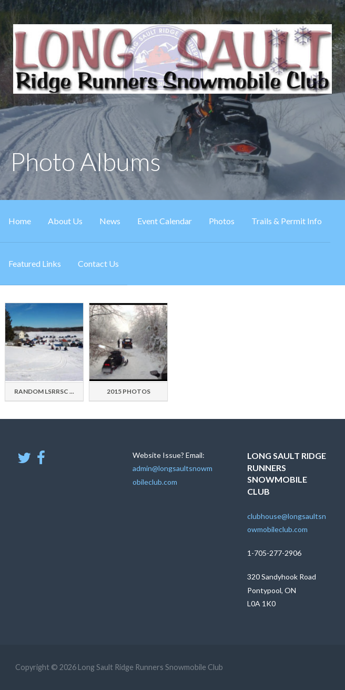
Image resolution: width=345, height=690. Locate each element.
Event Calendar (164, 221)
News (109, 221)
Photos (222, 221)
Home (19, 221)
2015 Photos (128, 391)
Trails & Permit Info (286, 221)
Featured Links (34, 263)
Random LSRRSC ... (44, 391)
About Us (65, 221)
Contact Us (98, 263)
